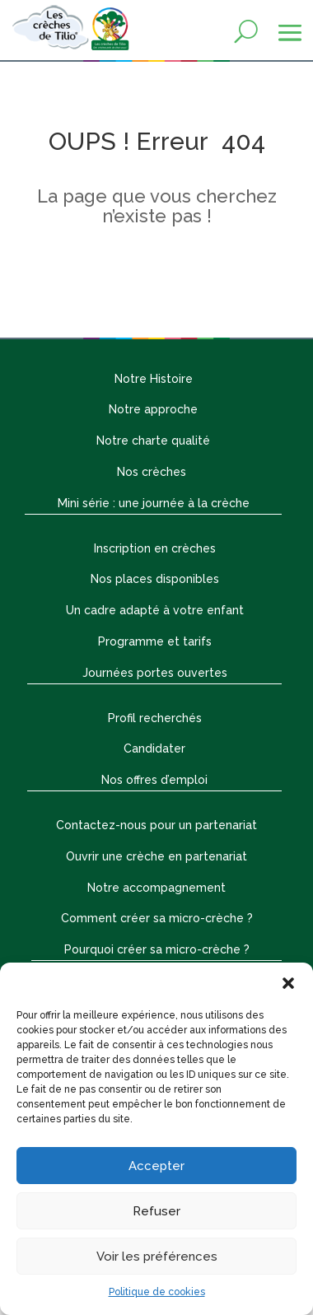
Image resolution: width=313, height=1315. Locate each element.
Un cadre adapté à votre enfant (155, 610)
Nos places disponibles (155, 578)
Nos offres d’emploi (154, 779)
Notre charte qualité (153, 440)
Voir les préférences (156, 1256)
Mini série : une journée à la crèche (154, 503)
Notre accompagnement (156, 887)
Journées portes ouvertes (154, 672)
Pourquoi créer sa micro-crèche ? (157, 949)
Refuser (156, 1211)
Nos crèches (153, 471)
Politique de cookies (157, 1292)
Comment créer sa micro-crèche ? (157, 918)
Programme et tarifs (155, 641)
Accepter (156, 1166)
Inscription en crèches (155, 548)
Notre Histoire (153, 378)
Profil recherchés (155, 718)
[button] (288, 983)
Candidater (154, 748)
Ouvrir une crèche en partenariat (156, 856)
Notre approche (153, 409)
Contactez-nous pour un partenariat (156, 825)
